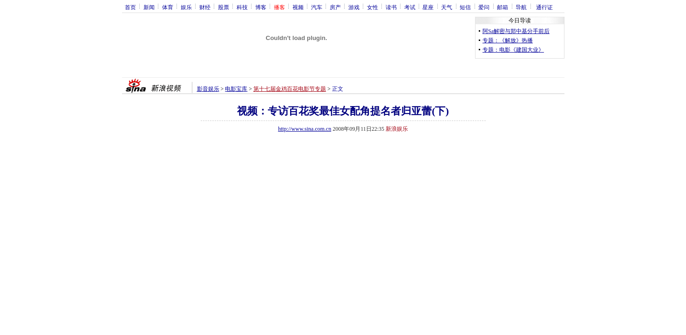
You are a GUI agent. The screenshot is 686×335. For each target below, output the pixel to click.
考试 (409, 7)
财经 (205, 7)
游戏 (354, 7)
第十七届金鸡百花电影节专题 (289, 89)
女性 (372, 7)
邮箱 (502, 7)
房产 (335, 7)
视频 (298, 7)
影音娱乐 (208, 89)
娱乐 (186, 7)
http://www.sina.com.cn (304, 129)
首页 (130, 7)
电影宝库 (236, 89)
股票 (223, 7)
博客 (260, 7)
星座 (428, 7)
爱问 (483, 7)
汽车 (316, 7)
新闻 (149, 7)
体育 (167, 7)
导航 (521, 7)
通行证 (544, 7)
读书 (391, 7)
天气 (446, 7)
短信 (465, 7)
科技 (242, 7)
